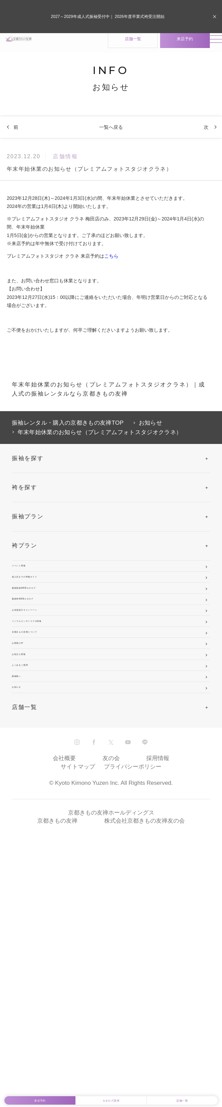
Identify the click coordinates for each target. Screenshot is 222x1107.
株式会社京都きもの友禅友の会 (144, 1045)
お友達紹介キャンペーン (47, 699)
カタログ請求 (111, 1093)
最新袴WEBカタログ (42, 669)
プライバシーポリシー (132, 991)
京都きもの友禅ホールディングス (111, 1037)
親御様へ (25, 874)
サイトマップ (78, 991)
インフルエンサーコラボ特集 (54, 728)
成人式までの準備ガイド (47, 611)
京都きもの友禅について (47, 757)
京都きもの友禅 (57, 1045)
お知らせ (25, 903)
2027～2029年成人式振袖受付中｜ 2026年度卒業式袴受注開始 (107, 16)
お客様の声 (28, 786)
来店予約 (164, 46)
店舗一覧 (112, 46)
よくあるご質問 (34, 844)
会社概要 (64, 983)
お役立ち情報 (31, 815)
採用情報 (157, 983)
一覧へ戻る (111, 134)
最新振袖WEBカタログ (45, 640)
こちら (111, 263)
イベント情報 (31, 582)
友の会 (111, 983)
